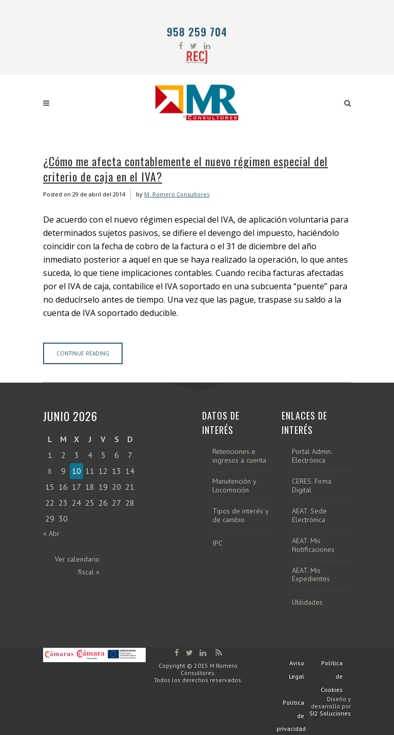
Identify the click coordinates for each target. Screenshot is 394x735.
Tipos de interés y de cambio (240, 515)
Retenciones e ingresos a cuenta (239, 456)
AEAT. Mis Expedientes (311, 575)
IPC (217, 543)
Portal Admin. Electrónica (312, 456)
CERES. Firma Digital (311, 485)
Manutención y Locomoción (234, 485)
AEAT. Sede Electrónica (309, 515)
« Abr (51, 533)
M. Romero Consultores (176, 194)
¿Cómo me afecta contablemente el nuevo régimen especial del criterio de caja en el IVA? (185, 169)
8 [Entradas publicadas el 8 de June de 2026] (50, 471)
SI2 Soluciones (330, 713)
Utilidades (307, 602)
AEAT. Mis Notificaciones (313, 545)
